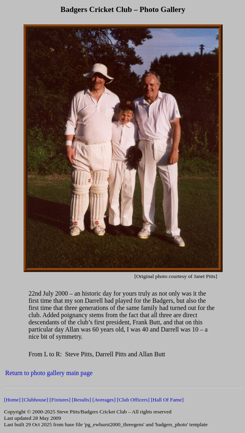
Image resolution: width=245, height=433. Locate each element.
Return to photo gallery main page (49, 372)
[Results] (81, 400)
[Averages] (103, 400)
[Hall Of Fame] (167, 400)
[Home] (12, 400)
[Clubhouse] (35, 400)
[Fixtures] (60, 400)
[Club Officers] (133, 400)
